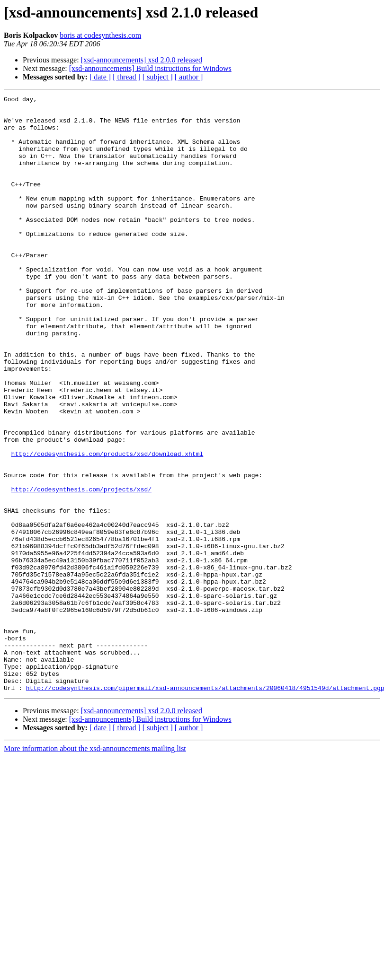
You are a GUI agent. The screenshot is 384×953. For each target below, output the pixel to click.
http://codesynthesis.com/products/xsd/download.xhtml (107, 526)
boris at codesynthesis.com (100, 35)
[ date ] (100, 77)
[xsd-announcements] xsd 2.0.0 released (141, 60)
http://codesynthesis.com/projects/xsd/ (81, 568)
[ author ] (189, 77)
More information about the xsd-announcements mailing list (95, 868)
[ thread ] (127, 77)
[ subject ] (158, 77)
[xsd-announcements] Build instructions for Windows (150, 68)
